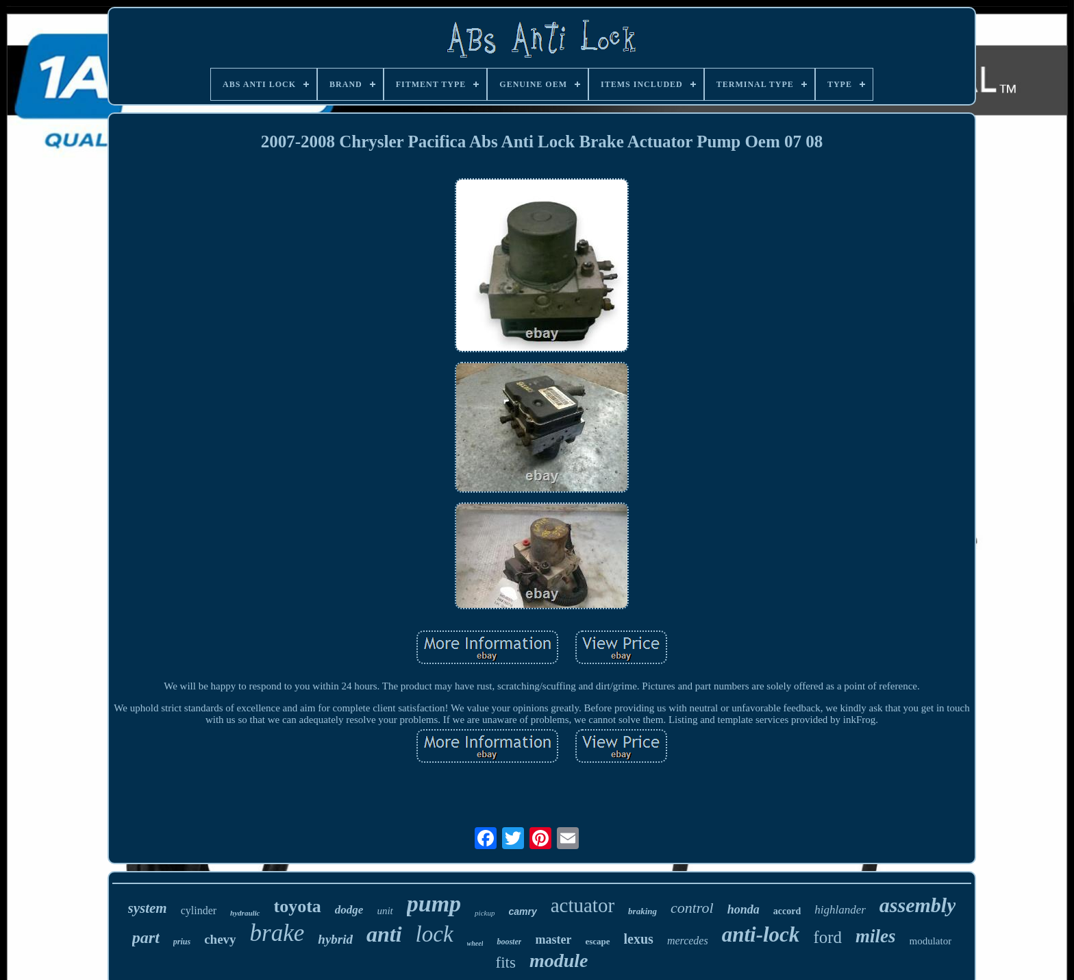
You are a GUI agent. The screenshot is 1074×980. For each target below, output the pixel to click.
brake (277, 933)
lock (434, 934)
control (692, 907)
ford (827, 937)
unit (384, 910)
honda (743, 909)
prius (181, 941)
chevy (220, 939)
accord (787, 911)
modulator (931, 940)
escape (597, 941)
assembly (917, 905)
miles (876, 936)
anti (384, 934)
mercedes (687, 940)
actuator (582, 905)
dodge (349, 909)
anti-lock (761, 934)
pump (434, 903)
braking (642, 911)
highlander (840, 909)
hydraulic (245, 913)
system (147, 908)
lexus (638, 938)
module (558, 960)
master (553, 939)
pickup (485, 913)
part (146, 937)
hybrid (335, 939)
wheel (475, 943)
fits (506, 962)
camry (522, 911)
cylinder (198, 910)
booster (509, 941)
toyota (297, 906)
